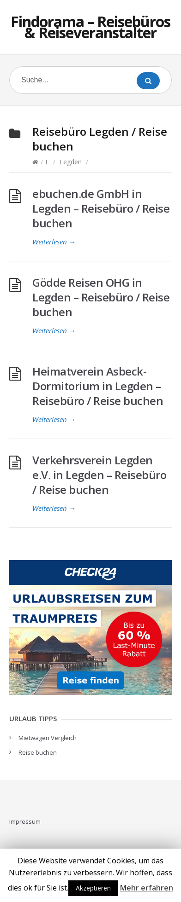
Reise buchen (37, 752)
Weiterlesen (54, 241)
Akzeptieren (93, 888)
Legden (71, 161)
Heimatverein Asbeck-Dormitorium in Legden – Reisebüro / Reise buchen (97, 386)
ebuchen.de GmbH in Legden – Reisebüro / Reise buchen (100, 208)
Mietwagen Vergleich (47, 738)
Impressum (25, 821)
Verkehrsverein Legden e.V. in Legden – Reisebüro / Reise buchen (99, 474)
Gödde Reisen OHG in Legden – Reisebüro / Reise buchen (100, 297)
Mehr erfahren (146, 888)
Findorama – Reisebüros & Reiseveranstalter (90, 27)
